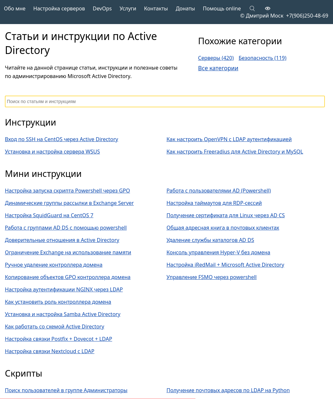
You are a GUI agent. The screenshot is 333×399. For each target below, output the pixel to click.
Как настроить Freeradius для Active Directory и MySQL (234, 151)
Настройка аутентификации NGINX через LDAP (64, 289)
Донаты (185, 8)
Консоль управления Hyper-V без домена (218, 252)
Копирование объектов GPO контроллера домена (67, 277)
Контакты (156, 8)
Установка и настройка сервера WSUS (52, 151)
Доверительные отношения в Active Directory (62, 240)
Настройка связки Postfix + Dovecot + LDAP (58, 338)
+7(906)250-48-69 (305, 15)
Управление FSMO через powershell (211, 277)
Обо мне (14, 8)
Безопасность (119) (262, 57)
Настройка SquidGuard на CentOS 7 (49, 215)
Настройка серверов (59, 8)
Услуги (128, 8)
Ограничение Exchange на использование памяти (68, 252)
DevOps (102, 8)
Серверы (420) (216, 57)
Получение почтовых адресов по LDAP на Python (228, 390)
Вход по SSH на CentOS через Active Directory (61, 139)
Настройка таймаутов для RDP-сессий (214, 202)
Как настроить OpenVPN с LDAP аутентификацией (229, 139)
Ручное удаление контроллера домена (53, 264)
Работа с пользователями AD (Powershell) (218, 190)
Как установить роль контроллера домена (58, 301)
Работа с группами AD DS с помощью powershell (66, 227)
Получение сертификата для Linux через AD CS (225, 215)
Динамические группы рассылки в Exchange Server (69, 202)
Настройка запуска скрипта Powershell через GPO (67, 190)
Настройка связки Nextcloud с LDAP (49, 351)
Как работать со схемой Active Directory (54, 326)
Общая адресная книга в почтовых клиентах (222, 227)
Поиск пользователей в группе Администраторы (66, 390)
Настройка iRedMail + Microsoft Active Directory (225, 264)
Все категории (218, 68)
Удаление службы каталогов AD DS (210, 240)
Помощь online (222, 8)
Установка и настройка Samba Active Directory (62, 314)
